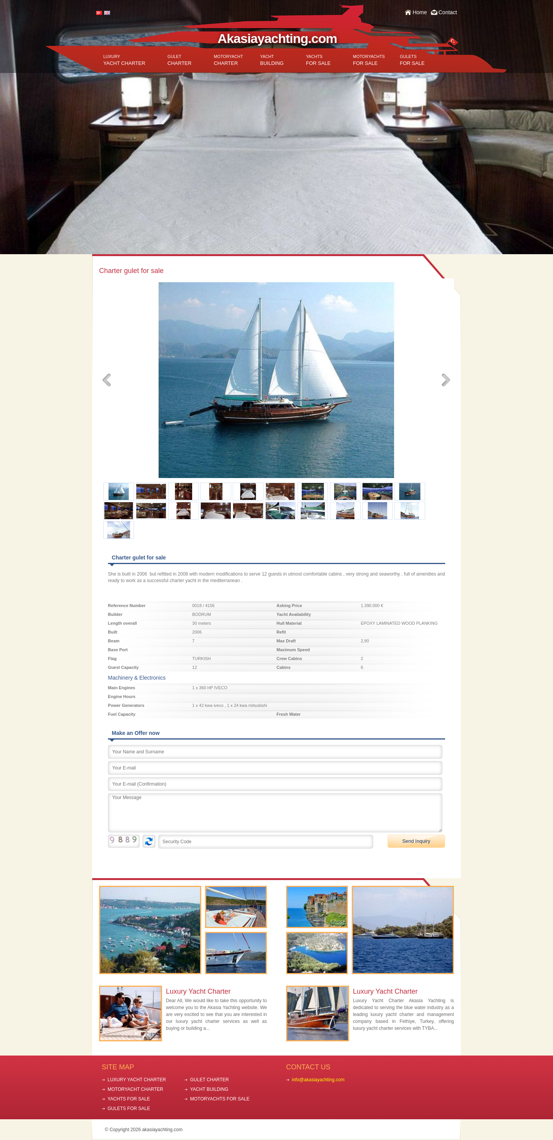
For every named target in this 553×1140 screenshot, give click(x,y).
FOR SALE (318, 60)
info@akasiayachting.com (318, 1079)
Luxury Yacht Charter (198, 991)
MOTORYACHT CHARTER (135, 1089)
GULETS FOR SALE (129, 1108)
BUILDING (271, 60)
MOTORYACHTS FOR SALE (220, 1099)
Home (419, 12)
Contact (448, 12)
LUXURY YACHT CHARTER (137, 1079)
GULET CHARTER (209, 1079)
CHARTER (179, 60)
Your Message (275, 812)
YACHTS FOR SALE (129, 1099)
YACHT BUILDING (209, 1089)
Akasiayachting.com (277, 38)
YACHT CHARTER (124, 60)
